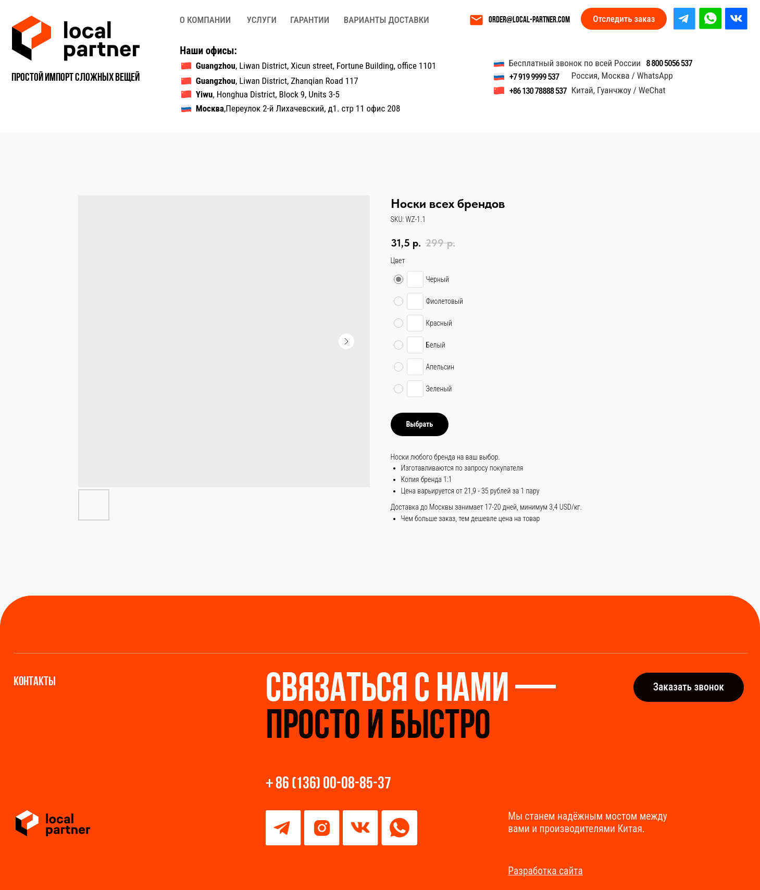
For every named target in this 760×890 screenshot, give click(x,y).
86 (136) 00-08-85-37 (333, 784)
